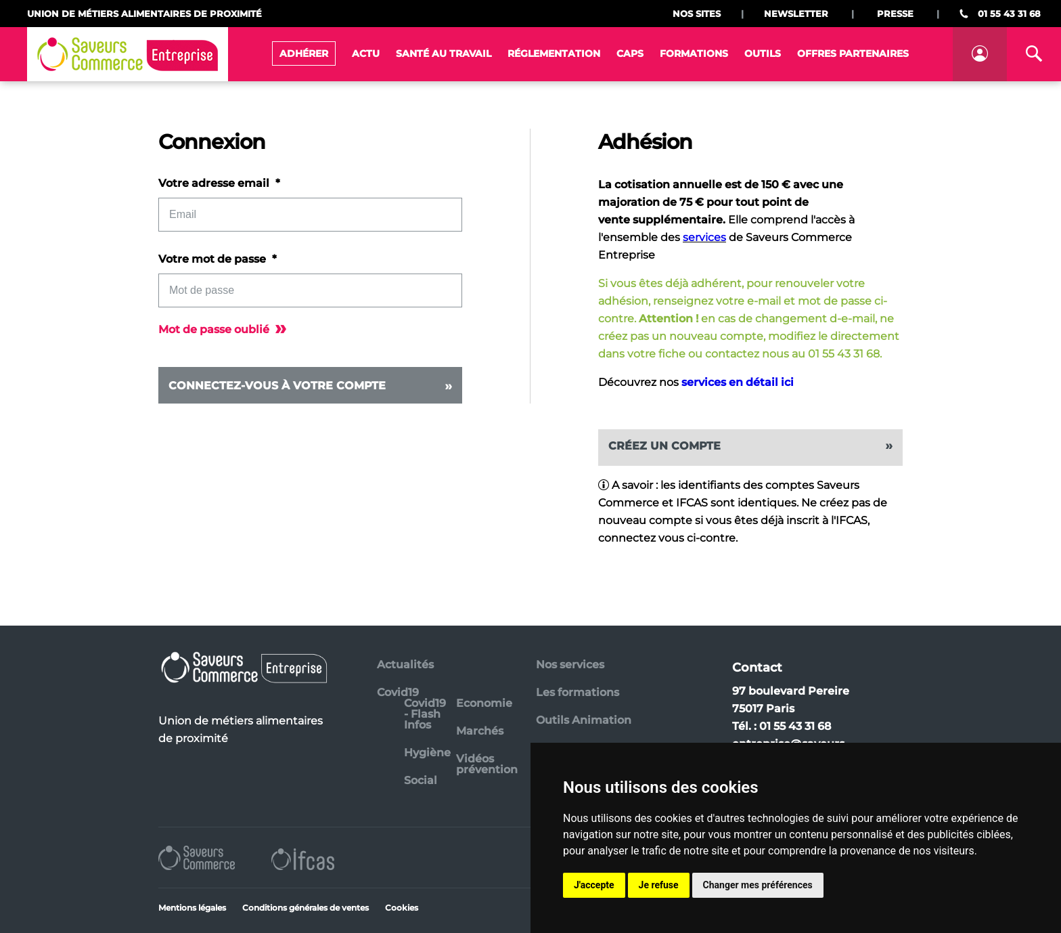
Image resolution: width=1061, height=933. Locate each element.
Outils (762, 53)
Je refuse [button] (659, 885)
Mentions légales (192, 908)
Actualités (405, 664)
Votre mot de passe (213, 259)
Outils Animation (583, 720)
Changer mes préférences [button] (758, 885)
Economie (484, 703)
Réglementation (553, 53)
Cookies (401, 908)
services (704, 237)
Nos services (570, 664)
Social (420, 780)
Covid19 (398, 692)
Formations (694, 53)
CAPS (630, 53)
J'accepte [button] (594, 885)
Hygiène (427, 752)
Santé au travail (443, 53)
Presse (895, 13)
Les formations (577, 692)
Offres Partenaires (853, 53)
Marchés (479, 730)
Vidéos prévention (487, 764)
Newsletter (796, 13)
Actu (366, 53)
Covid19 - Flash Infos (425, 714)
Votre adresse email (215, 183)
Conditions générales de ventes (305, 908)
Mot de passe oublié (222, 329)
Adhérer (303, 53)
